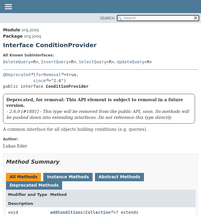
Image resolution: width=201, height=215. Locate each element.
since (39, 80)
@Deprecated (17, 74)
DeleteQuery (17, 61)
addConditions (66, 212)
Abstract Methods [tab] (119, 176)
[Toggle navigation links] (8, 7)
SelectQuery (93, 61)
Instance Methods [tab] (68, 176)
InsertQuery (55, 61)
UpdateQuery (131, 61)
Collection (98, 212)
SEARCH (107, 18)
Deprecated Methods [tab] (34, 185)
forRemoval (48, 74)
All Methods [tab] (23, 176)
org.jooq (30, 29)
